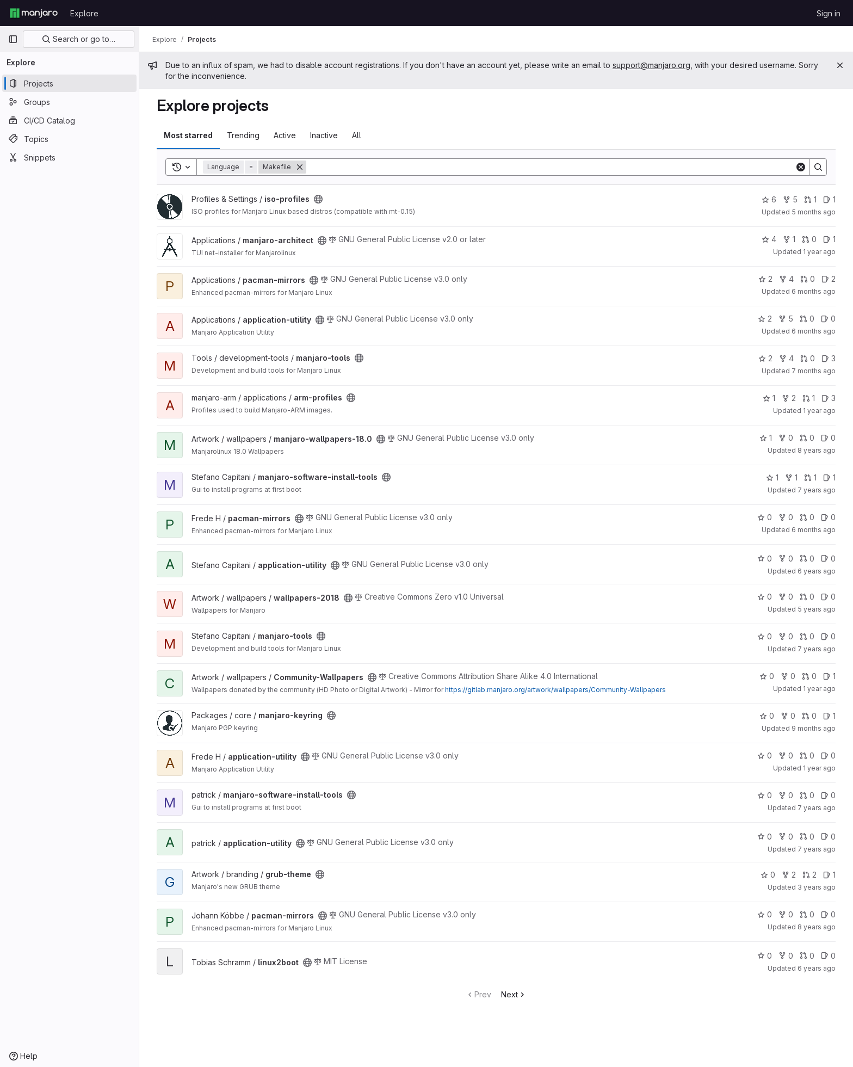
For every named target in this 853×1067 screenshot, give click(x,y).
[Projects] (69, 83)
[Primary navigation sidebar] (13, 39)
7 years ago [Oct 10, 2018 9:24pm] (817, 849)
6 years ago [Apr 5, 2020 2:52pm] (817, 571)
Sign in (828, 13)
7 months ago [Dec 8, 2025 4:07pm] (814, 371)
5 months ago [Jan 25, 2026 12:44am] (814, 212)
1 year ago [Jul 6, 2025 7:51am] (819, 768)
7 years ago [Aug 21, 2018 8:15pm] (817, 808)
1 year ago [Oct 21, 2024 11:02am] (819, 252)
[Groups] (69, 101)
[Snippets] (69, 157)
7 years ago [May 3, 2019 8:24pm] (817, 649)
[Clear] (800, 167)
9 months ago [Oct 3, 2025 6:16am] (814, 728)
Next (514, 994)
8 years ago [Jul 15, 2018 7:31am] (817, 450)
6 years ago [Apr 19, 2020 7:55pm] (817, 968)
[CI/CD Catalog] (69, 120)
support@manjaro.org (651, 65)
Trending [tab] (243, 135)
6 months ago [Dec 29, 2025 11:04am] (814, 291)
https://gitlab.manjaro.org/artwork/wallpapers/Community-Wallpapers (555, 690)
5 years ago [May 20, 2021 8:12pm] (817, 609)
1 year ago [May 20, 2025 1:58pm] (819, 410)
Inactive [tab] (324, 135)
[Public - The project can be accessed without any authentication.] (318, 199)
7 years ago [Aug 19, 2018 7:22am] (817, 490)
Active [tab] (285, 135)
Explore (84, 13)
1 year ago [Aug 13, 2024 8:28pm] (819, 688)
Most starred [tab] (188, 135)
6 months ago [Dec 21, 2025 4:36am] (814, 331)
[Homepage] (33, 13)
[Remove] (299, 167)
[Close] (839, 65)
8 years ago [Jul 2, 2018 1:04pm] (817, 927)
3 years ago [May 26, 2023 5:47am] (817, 887)
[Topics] (69, 138)
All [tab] (356, 135)
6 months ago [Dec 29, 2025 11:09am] (814, 530)
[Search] (550, 167)
